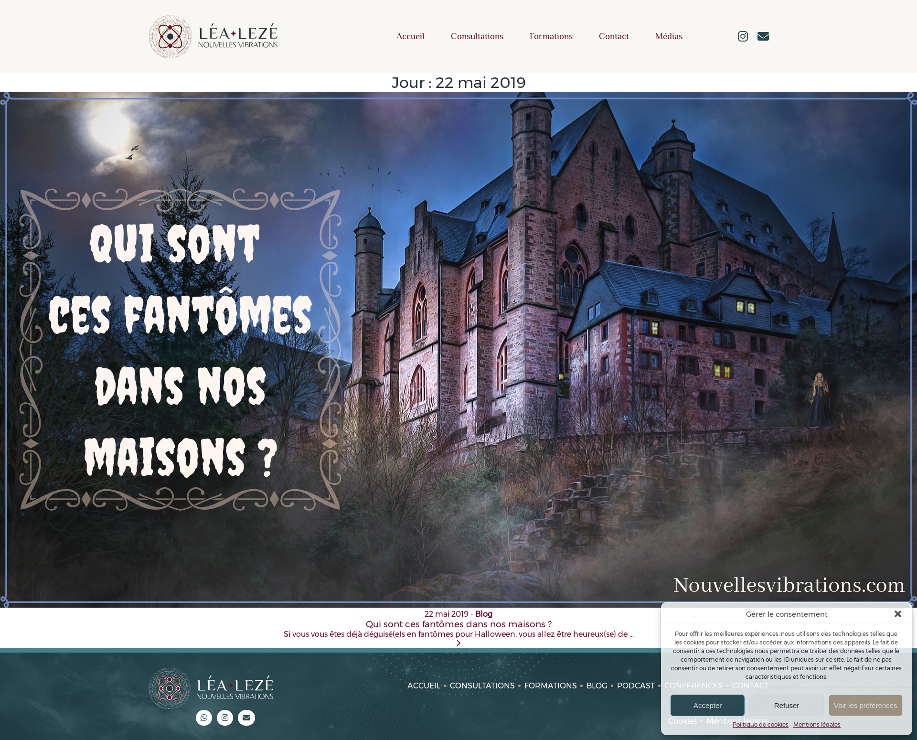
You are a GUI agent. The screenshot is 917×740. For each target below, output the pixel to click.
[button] (898, 614)
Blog (597, 685)
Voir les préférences (865, 705)
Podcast (636, 685)
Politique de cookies (761, 724)
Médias (668, 36)
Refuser (787, 705)
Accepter (707, 705)
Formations (551, 36)
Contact (614, 36)
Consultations (477, 36)
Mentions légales (817, 724)
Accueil (410, 36)
